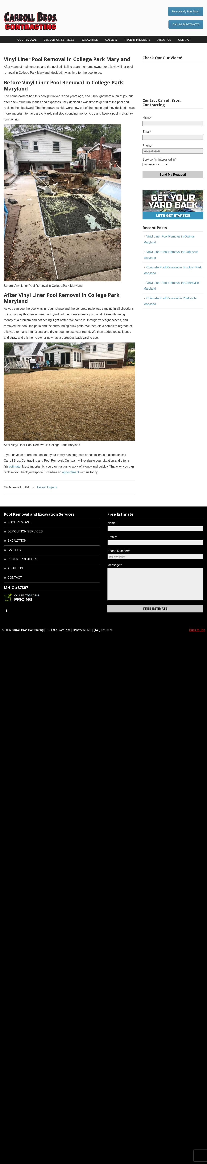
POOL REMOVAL (19, 522)
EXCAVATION (17, 540)
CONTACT (14, 577)
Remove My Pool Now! (185, 11)
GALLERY (14, 550)
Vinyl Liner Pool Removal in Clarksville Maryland (170, 254)
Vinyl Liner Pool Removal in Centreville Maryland (171, 285)
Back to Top (197, 635)
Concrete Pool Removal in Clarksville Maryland (170, 301)
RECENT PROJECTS (22, 559)
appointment (70, 472)
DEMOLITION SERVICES (25, 531)
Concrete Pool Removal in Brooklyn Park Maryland (172, 270)
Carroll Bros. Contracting (37, 15)
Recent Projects (46, 487)
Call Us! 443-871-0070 (185, 24)
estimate (14, 466)
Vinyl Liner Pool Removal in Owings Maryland (169, 239)
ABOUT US (15, 568)
